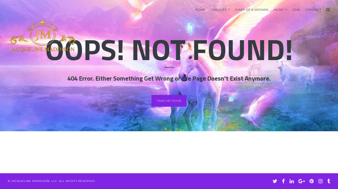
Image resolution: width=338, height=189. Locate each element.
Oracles (218, 10)
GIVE (296, 10)
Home (200, 10)
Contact (313, 10)
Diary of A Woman (251, 10)
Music (279, 10)
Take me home (169, 101)
